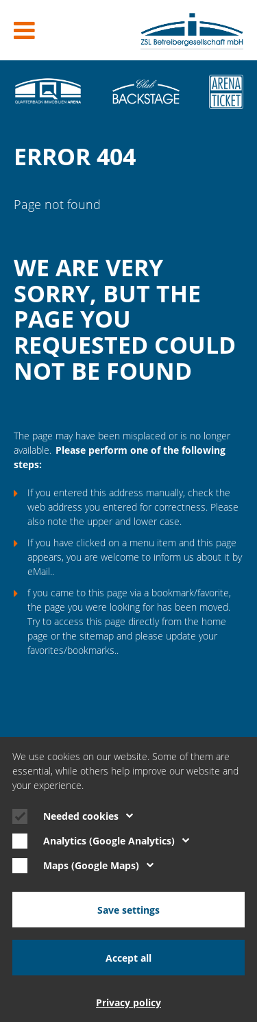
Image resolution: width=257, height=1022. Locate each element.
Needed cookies (88, 816)
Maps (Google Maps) (98, 865)
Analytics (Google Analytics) (116, 840)
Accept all (128, 957)
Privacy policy (128, 1002)
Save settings (128, 909)
